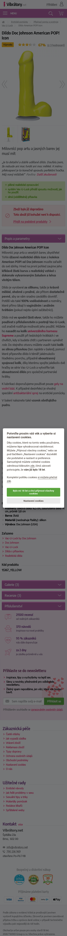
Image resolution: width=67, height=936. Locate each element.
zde (32, 465)
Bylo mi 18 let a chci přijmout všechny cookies (33, 492)
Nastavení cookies (34, 500)
